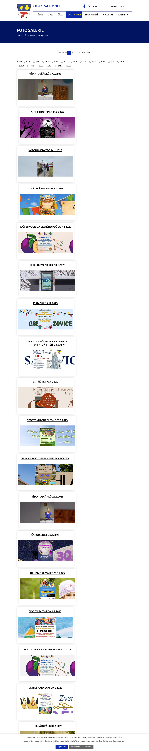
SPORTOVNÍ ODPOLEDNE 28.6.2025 (104, 229)
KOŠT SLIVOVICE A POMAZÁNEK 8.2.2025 (103, 343)
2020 (22, 66)
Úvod (19, 36)
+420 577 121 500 (38, 688)
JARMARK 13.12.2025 (45, 188)
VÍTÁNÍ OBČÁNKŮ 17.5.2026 (45, 74)
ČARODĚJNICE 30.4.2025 (45, 305)
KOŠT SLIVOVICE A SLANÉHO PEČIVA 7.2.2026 (45, 150)
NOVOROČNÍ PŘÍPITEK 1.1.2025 (45, 420)
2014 (75, 62)
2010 (47, 62)
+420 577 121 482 (38, 692)
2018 (112, 62)
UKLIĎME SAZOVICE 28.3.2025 (103, 305)
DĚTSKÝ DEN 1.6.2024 (103, 575)
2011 (56, 62)
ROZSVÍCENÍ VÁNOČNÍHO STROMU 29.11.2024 (104, 460)
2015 (84, 62)
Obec (50, 15)
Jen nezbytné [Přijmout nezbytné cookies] (75, 747)
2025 (60, 66)
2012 (65, 62)
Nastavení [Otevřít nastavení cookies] (88, 747)
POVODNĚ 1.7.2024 (45, 537)
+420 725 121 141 (38, 697)
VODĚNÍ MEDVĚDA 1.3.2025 (45, 343)
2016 (93, 62)
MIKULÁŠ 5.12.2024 (45, 458)
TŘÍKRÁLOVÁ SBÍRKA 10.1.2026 (104, 150)
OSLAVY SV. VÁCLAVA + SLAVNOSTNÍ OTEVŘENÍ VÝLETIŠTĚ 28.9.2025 (104, 190)
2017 (103, 62)
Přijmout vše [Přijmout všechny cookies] (62, 747)
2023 (41, 66)
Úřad (60, 15)
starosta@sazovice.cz (39, 701)
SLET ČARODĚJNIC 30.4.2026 (104, 74)
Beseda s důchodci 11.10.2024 (45, 499)
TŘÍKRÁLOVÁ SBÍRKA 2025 (104, 382)
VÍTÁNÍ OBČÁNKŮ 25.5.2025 (104, 267)
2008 (28, 62)
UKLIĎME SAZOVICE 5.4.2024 (103, 613)
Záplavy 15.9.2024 (104, 499)
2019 (122, 62)
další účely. (118, 737)
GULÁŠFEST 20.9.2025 (45, 229)
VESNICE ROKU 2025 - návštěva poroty (45, 267)
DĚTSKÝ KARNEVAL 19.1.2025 (45, 382)
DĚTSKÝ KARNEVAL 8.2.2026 (104, 112)
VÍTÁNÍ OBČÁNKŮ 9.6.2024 (45, 575)
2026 (69, 66)
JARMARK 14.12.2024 (103, 420)
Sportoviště (91, 15)
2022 (31, 66)
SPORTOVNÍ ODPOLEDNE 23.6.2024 (104, 537)
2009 (37, 62)
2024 (50, 66)
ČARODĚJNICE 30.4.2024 (45, 613)
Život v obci (30, 36)
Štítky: (19, 62)
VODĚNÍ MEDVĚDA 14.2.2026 (45, 112)
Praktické (108, 15)
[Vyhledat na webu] (120, 6)
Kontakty (123, 15)
